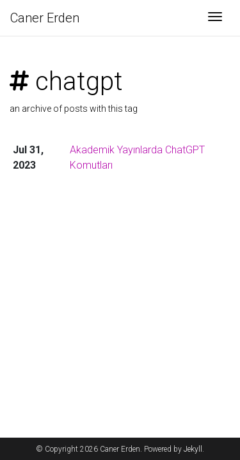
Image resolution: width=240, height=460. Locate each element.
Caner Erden (44, 18)
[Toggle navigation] (215, 18)
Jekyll (193, 449)
